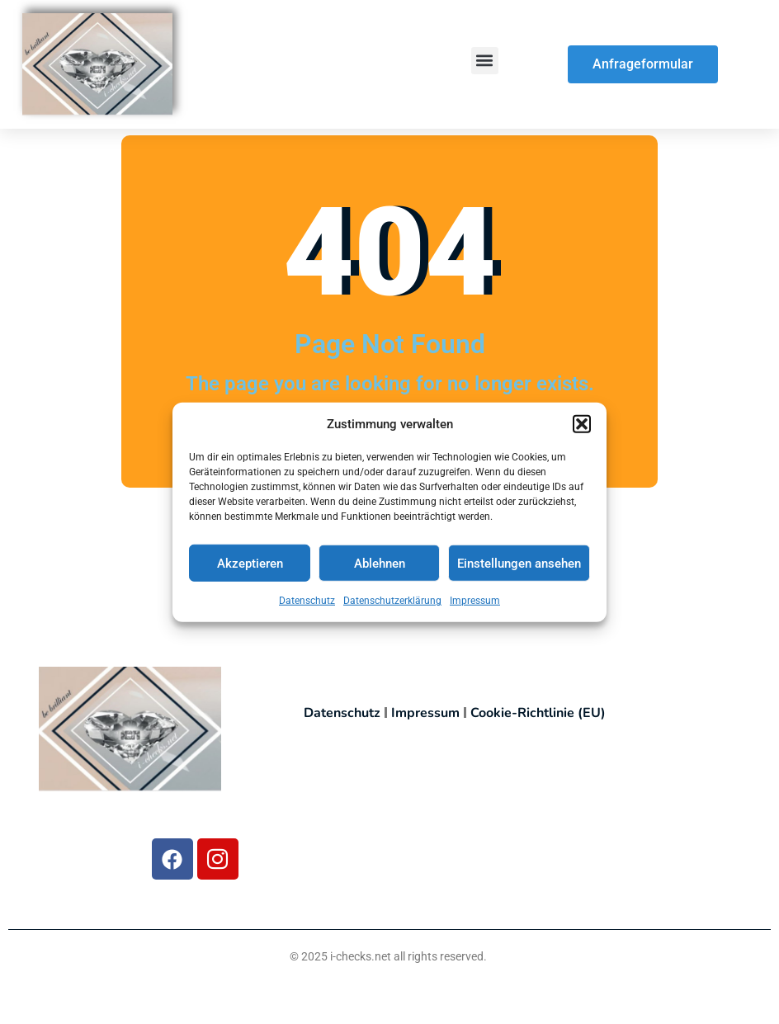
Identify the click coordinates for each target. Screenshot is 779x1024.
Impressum (475, 605)
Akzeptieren (250, 567)
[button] (582, 428)
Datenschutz (307, 605)
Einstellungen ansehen (519, 567)
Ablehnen (379, 567)
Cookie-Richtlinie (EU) (538, 713)
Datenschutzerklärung (392, 605)
